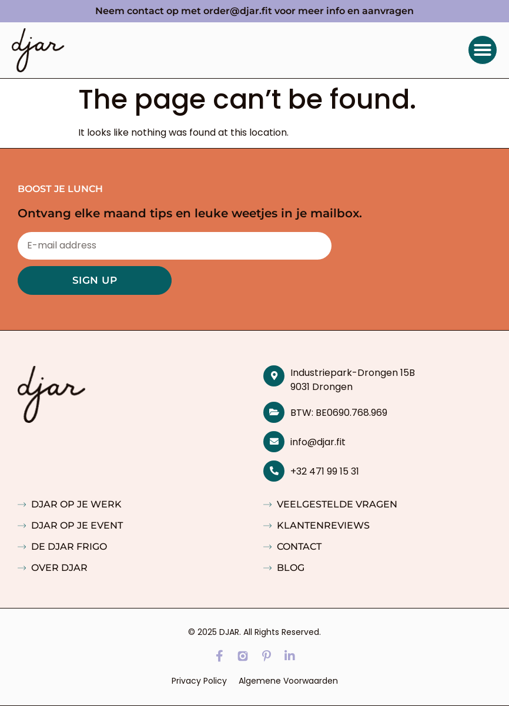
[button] (482, 50)
